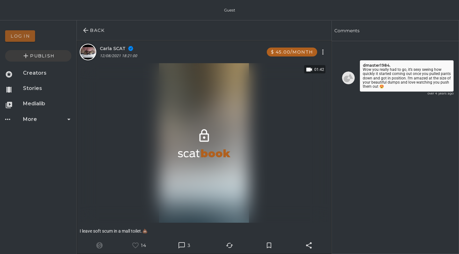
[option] (38, 36)
